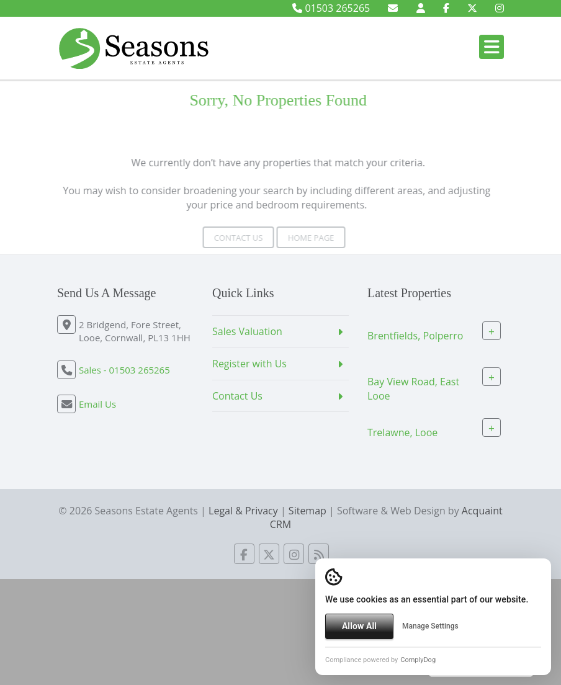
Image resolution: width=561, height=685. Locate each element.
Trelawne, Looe (402, 432)
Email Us (97, 404)
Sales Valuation (247, 331)
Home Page (301, 237)
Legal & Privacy (243, 510)
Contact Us (228, 237)
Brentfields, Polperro (415, 335)
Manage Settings (430, 626)
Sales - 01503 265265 (124, 370)
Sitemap (307, 510)
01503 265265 (331, 8)
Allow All (359, 626)
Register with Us (249, 363)
